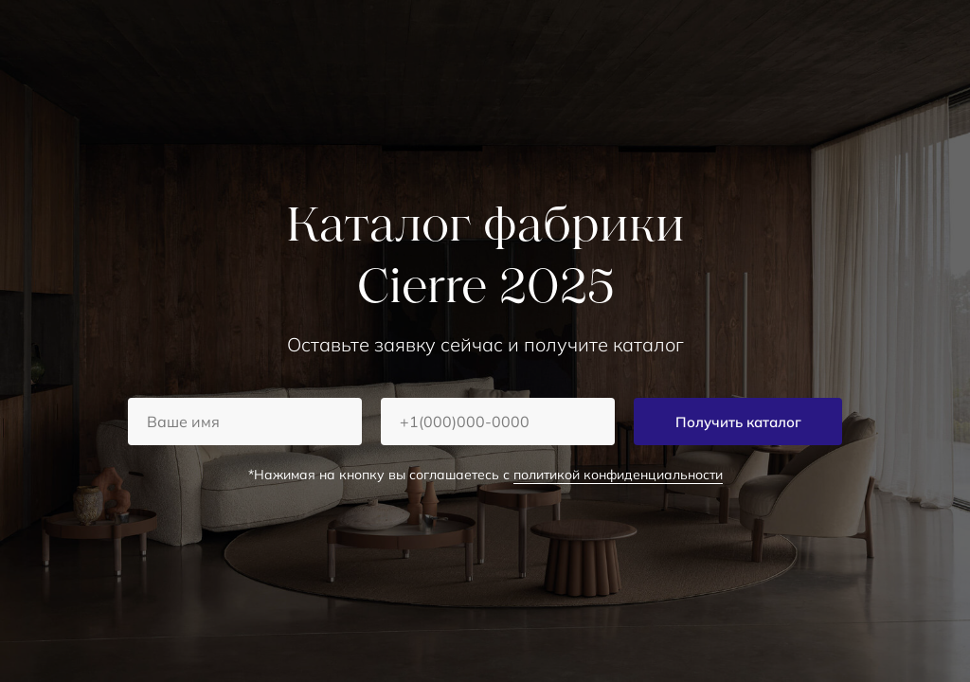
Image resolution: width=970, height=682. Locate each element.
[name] (245, 421)
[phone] (498, 421)
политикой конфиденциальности (618, 474)
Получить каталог (738, 422)
